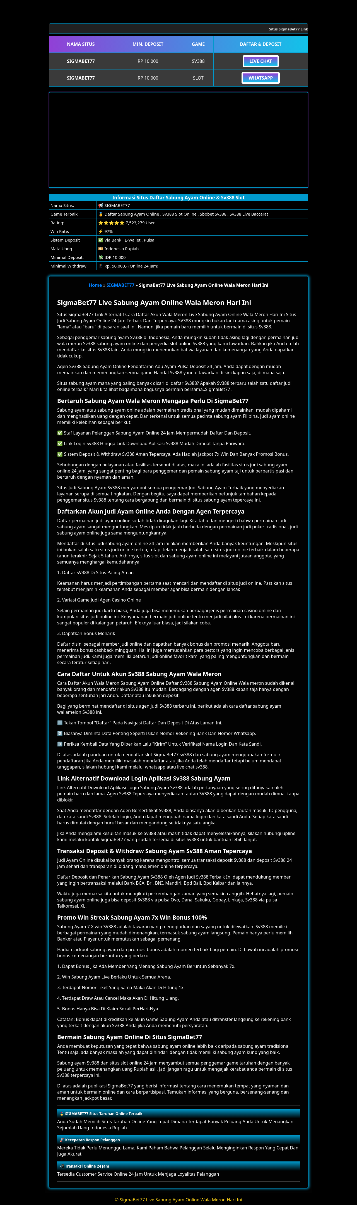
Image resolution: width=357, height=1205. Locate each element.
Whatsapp (261, 78)
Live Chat (261, 61)
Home (95, 285)
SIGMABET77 (120, 285)
